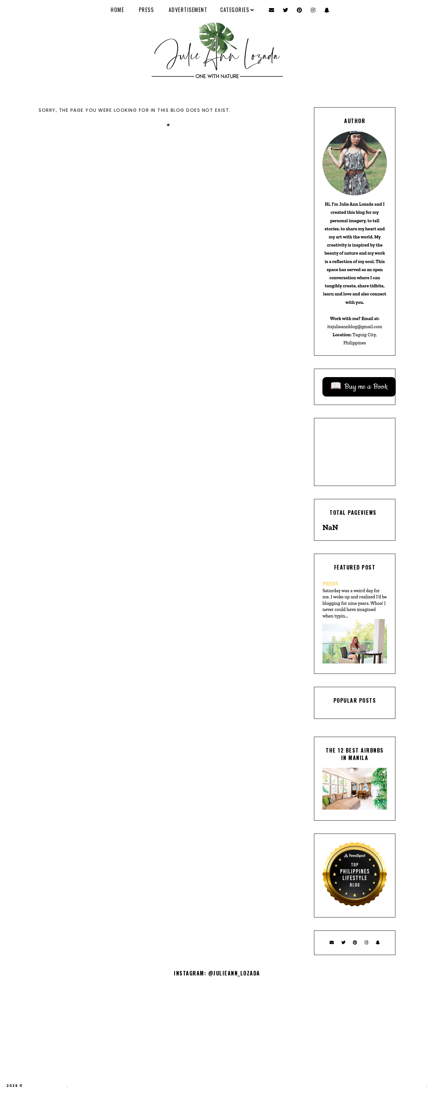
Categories (234, 10)
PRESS (146, 10)
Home (117, 10)
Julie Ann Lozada (45, 1085)
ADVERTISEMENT (188, 10)
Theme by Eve (410, 1085)
